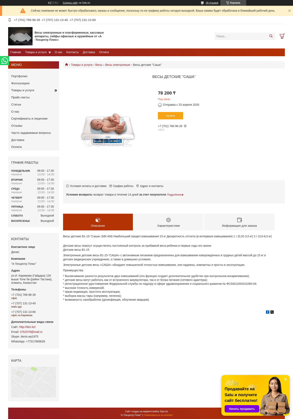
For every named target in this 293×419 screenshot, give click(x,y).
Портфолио (19, 76)
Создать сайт (70, 2)
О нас (58, 52)
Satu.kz (164, 411)
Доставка (89, 52)
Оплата (104, 52)
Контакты (72, 52)
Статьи (16, 104)
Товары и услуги (36, 52)
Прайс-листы (20, 97)
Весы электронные (117, 64)
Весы (98, 64)
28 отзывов (212, 2)
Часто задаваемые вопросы (31, 132)
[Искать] (271, 36)
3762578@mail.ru (31, 331)
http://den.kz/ (27, 327)
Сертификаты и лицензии (29, 118)
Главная (15, 52)
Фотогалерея (20, 83)
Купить (170, 115)
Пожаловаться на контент (158, 415)
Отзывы (16, 125)
